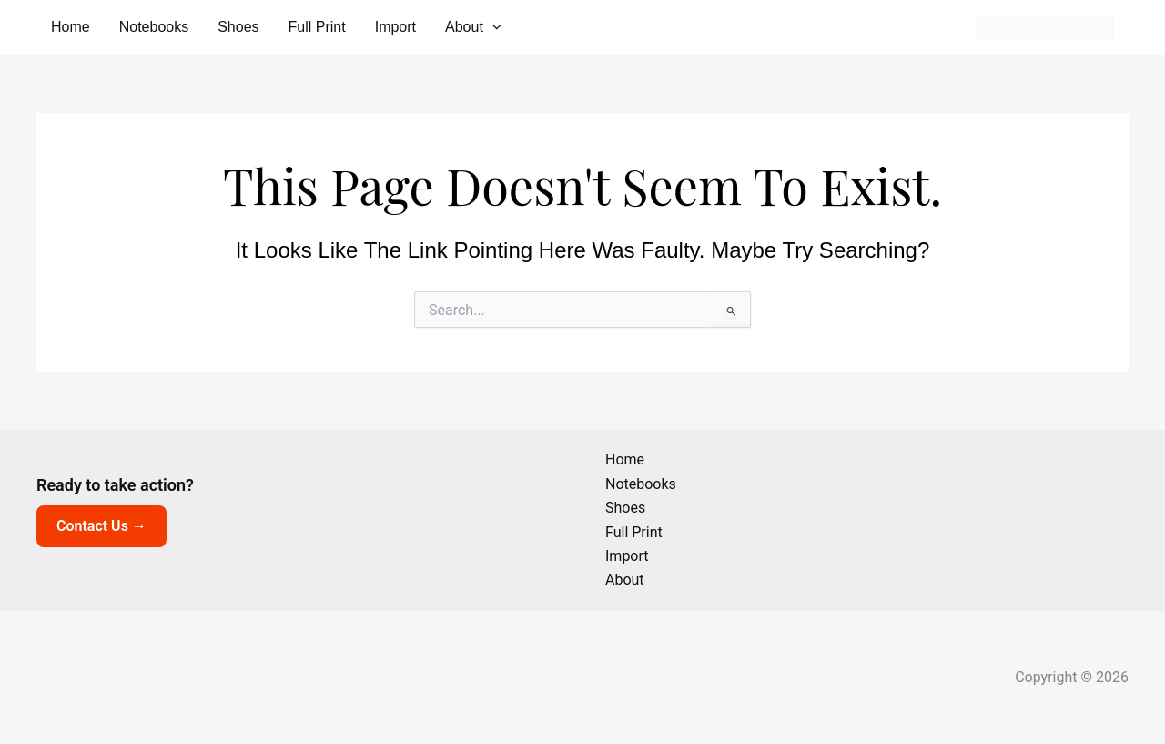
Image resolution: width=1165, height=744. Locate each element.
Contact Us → (101, 526)
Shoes (238, 27)
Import (395, 27)
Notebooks (154, 27)
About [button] (473, 27)
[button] (492, 27)
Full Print (317, 27)
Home (70, 27)
